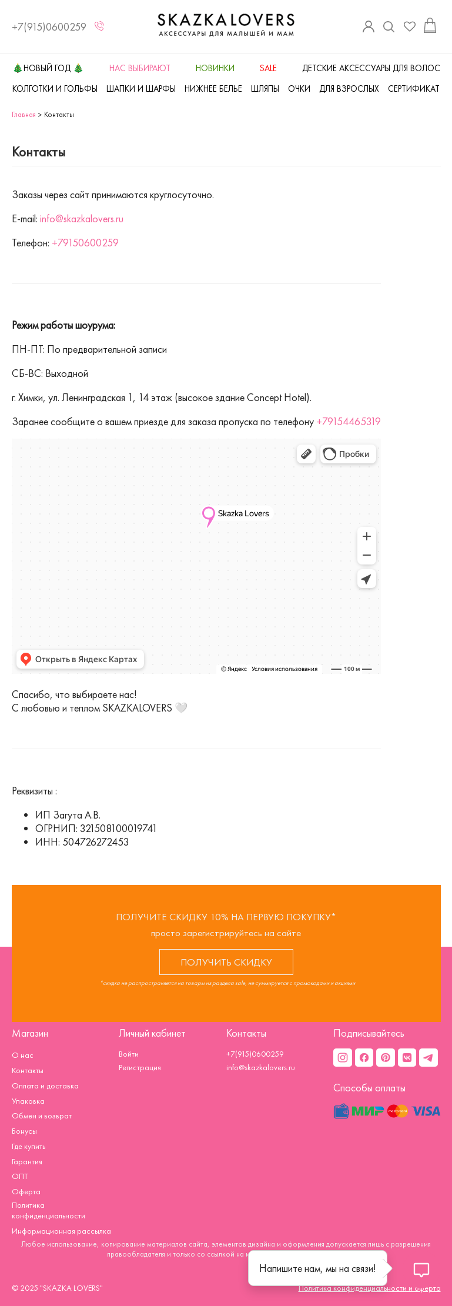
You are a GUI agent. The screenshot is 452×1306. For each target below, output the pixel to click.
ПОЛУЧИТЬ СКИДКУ (226, 962)
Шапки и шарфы (141, 89)
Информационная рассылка (61, 1230)
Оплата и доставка (45, 1085)
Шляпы (265, 89)
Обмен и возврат (42, 1115)
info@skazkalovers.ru (81, 218)
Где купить (28, 1146)
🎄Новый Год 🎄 (48, 68)
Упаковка (28, 1100)
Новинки (215, 68)
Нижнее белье (213, 89)
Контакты (27, 1070)
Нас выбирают (139, 68)
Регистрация (140, 1067)
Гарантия (27, 1161)
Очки (299, 89)
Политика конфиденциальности (48, 1210)
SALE (268, 68)
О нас (23, 1055)
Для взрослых (349, 89)
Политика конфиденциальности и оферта (370, 1287)
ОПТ (20, 1176)
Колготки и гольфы (55, 89)
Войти (129, 1053)
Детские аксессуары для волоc (371, 68)
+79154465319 (348, 421)
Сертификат (414, 89)
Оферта (26, 1191)
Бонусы (24, 1130)
